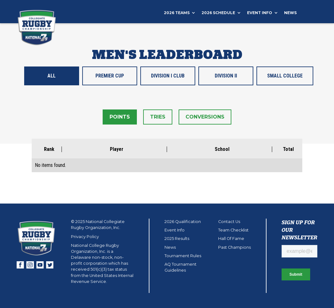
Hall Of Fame (231, 238)
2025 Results (176, 238)
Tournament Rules (182, 255)
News (290, 12)
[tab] (51, 75)
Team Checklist (233, 230)
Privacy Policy (85, 236)
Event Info (174, 230)
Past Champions (234, 247)
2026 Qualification (182, 221)
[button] (183, 13)
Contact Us (229, 221)
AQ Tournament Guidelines (180, 267)
